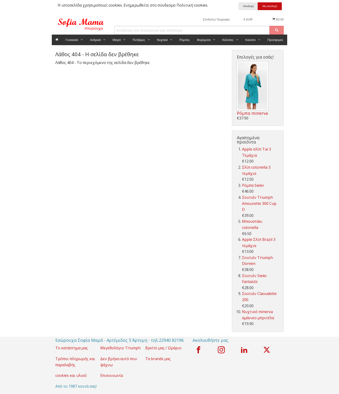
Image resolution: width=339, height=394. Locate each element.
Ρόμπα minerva (252, 113)
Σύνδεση (209, 19)
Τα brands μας (158, 358)
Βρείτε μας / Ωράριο (163, 347)
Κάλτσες (228, 40)
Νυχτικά (162, 40)
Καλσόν (250, 40)
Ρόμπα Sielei (253, 185)
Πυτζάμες (139, 40)
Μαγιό (117, 40)
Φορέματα (203, 40)
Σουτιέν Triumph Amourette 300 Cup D (259, 203)
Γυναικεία (71, 40)
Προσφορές (275, 40)
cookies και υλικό (71, 375)
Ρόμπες (184, 40)
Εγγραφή (223, 19)
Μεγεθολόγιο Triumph (120, 347)
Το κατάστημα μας (71, 347)
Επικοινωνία (111, 375)
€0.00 (278, 19)
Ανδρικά (95, 40)
